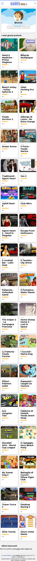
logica (22, 317)
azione (4, 144)
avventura (24, 174)
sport (22, 53)
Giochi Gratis (5, 558)
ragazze (23, 409)
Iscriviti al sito (15, 558)
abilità (4, 53)
